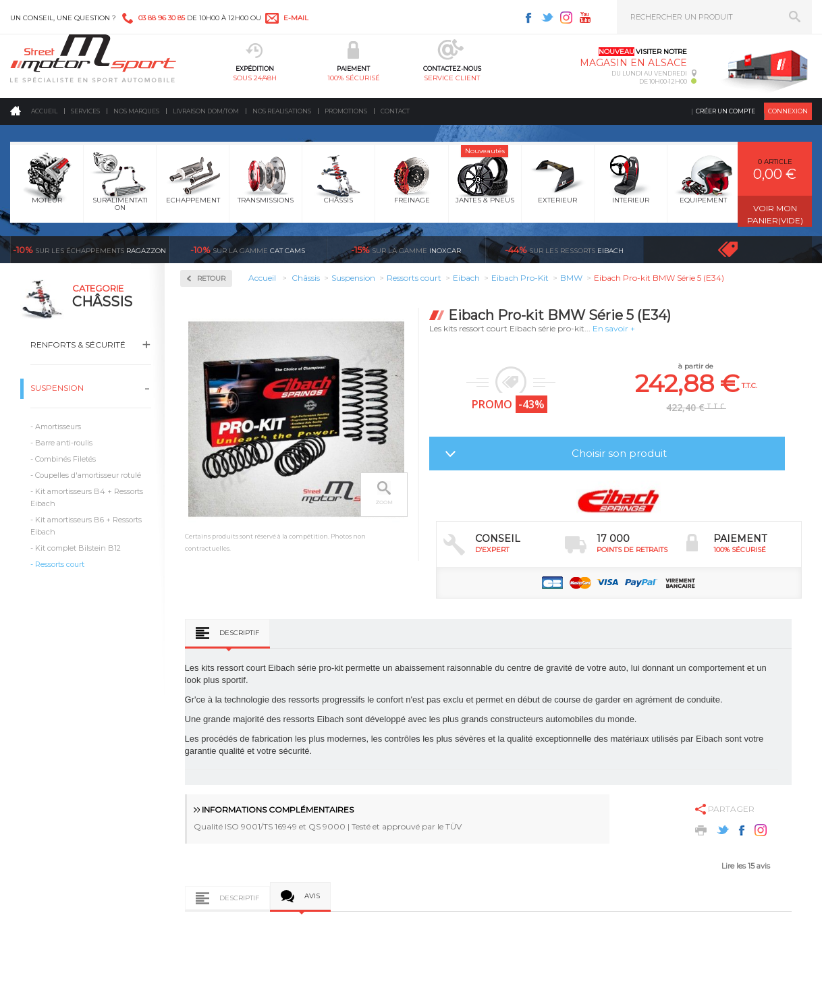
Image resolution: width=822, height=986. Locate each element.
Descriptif (239, 632)
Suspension (57, 388)
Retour (211, 278)
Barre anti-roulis (63, 442)
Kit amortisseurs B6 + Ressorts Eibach (86, 526)
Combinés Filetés (65, 459)
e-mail (295, 17)
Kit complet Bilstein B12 (78, 548)
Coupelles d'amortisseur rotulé (88, 475)
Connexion (788, 111)
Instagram (566, 17)
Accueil (44, 111)
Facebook (528, 17)
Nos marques (136, 111)
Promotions (346, 111)
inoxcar (406, 249)
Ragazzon (89, 249)
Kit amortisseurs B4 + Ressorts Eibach (86, 497)
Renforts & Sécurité (78, 344)
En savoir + (614, 328)
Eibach (564, 249)
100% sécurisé (353, 78)
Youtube (585, 17)
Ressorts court (59, 564)
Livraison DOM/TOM (206, 111)
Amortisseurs (58, 426)
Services (85, 111)
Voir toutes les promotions (739, 249)
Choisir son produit (619, 453)
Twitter (547, 17)
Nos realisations (281, 111)
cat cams (247, 249)
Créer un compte (725, 111)
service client (452, 78)
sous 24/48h (255, 78)
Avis (312, 896)
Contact (395, 111)
